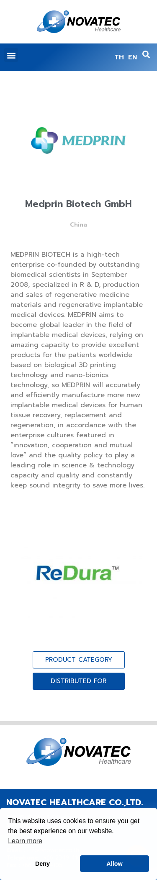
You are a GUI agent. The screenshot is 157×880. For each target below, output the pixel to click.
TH (119, 57)
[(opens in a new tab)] (78, 574)
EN (132, 57)
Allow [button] (114, 863)
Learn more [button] (25, 840)
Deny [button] (42, 863)
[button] (11, 55)
